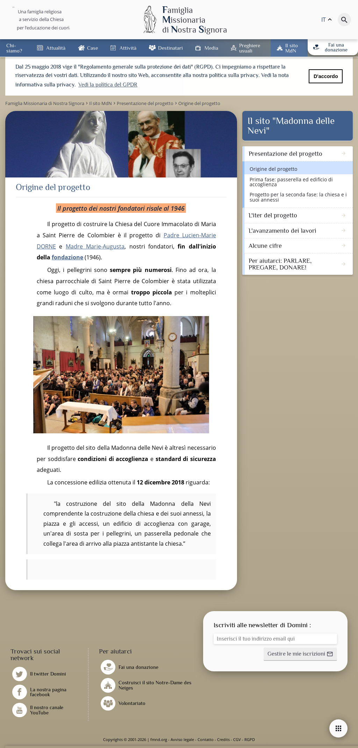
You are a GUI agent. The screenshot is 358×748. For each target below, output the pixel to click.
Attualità (55, 48)
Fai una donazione (330, 47)
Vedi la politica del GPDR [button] (107, 85)
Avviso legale (182, 739)
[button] (300, 654)
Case (92, 48)
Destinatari (170, 48)
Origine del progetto (273, 169)
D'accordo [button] (326, 76)
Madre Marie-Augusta (95, 246)
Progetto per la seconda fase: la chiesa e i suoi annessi (298, 197)
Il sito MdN (291, 48)
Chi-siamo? (14, 48)
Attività (128, 48)
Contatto (206, 739)
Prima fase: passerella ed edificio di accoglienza (291, 182)
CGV (237, 739)
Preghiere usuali (249, 48)
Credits (223, 739)
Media (211, 48)
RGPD (249, 739)
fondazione (67, 257)
